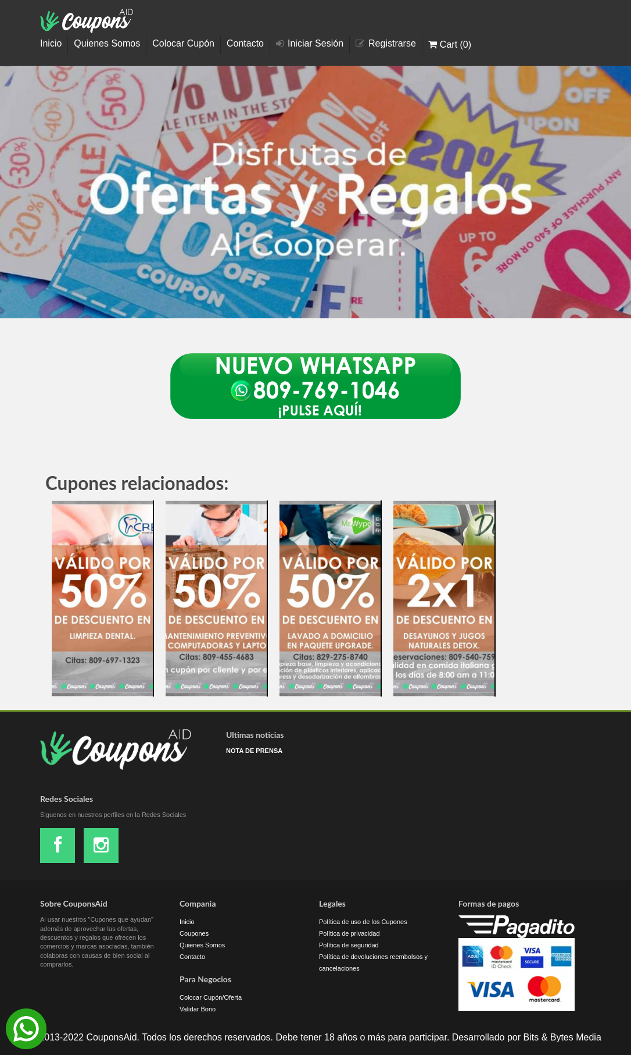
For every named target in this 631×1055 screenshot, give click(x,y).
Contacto (245, 43)
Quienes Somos (107, 43)
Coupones (194, 933)
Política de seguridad (349, 945)
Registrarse (386, 43)
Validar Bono (198, 1009)
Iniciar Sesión (309, 43)
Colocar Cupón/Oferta (211, 997)
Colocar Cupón (183, 43)
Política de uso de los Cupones (363, 921)
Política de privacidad (349, 933)
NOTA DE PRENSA (254, 750)
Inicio (51, 43)
